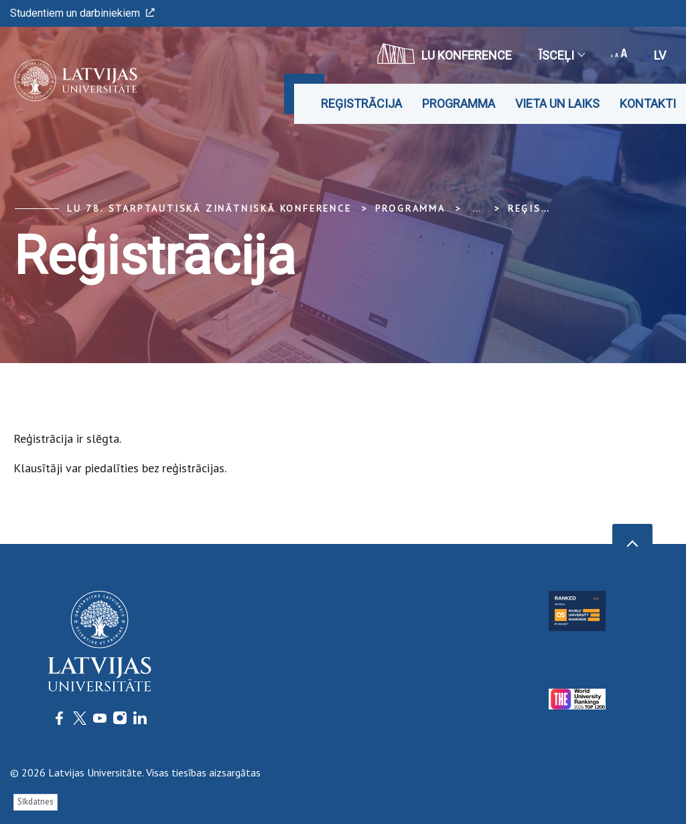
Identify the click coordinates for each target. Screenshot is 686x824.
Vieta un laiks (557, 103)
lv (660, 55)
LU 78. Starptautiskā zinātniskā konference (209, 208)
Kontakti (648, 103)
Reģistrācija (361, 103)
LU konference (444, 53)
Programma (458, 103)
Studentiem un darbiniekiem (82, 13)
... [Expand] (476, 208)
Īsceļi (561, 55)
